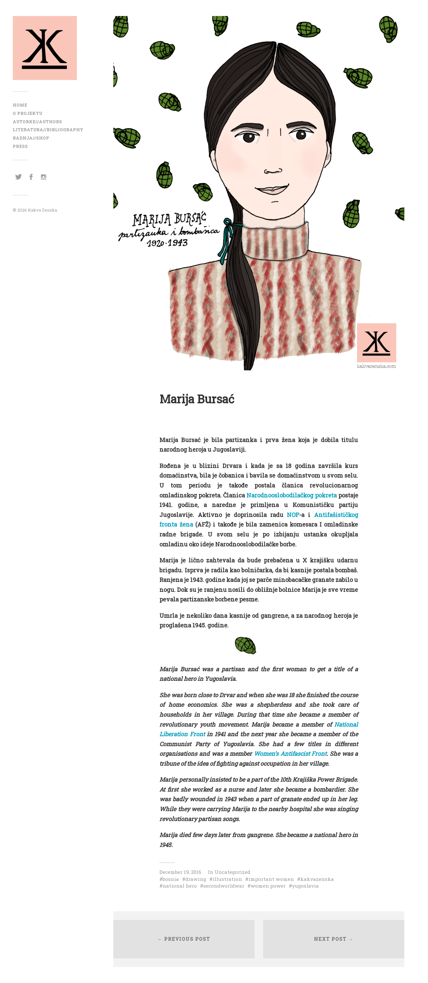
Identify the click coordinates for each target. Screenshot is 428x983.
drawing (195, 879)
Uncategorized (232, 872)
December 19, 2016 (180, 872)
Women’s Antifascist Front (290, 753)
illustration (227, 879)
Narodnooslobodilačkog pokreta (291, 495)
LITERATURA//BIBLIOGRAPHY (48, 129)
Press (20, 146)
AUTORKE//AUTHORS (37, 121)
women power (268, 885)
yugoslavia (305, 885)
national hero (180, 885)
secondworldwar (223, 885)
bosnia (171, 879)
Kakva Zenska (42, 210)
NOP (293, 515)
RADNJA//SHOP (31, 138)
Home (20, 105)
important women (271, 879)
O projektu (27, 113)
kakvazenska (317, 879)
